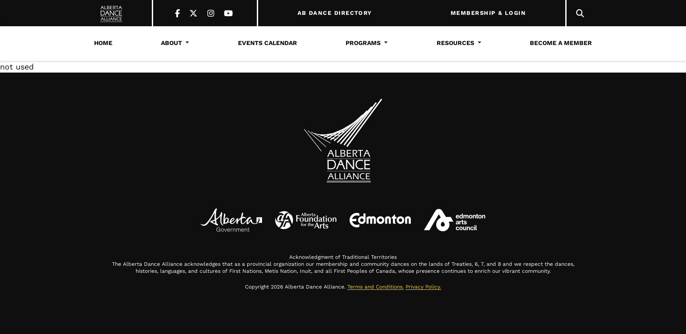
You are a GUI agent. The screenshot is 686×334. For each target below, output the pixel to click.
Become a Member (561, 42)
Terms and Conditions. (375, 287)
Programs (363, 42)
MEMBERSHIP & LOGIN (488, 13)
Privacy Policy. (423, 287)
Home (103, 42)
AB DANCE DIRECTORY (335, 13)
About (171, 42)
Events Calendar (267, 42)
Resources (455, 42)
